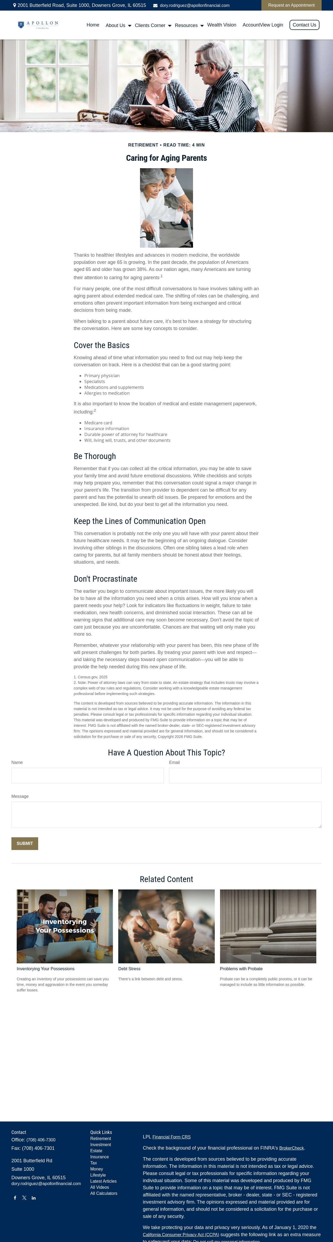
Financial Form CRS (171, 1137)
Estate (96, 1150)
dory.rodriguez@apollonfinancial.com (191, 5)
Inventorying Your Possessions (46, 969)
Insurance (99, 1157)
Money (96, 1169)
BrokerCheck (291, 1148)
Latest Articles (103, 1181)
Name (17, 762)
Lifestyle (98, 1175)
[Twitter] (24, 1197)
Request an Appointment (291, 5)
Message (20, 796)
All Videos (99, 1187)
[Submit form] (24, 843)
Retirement (100, 1138)
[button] (93, 25)
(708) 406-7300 (41, 1140)
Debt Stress (129, 969)
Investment (100, 1144)
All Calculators (103, 1193)
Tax (93, 1163)
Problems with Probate (241, 969)
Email (174, 762)
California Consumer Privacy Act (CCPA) (181, 1234)
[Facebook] (15, 1197)
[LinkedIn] (33, 1197)
